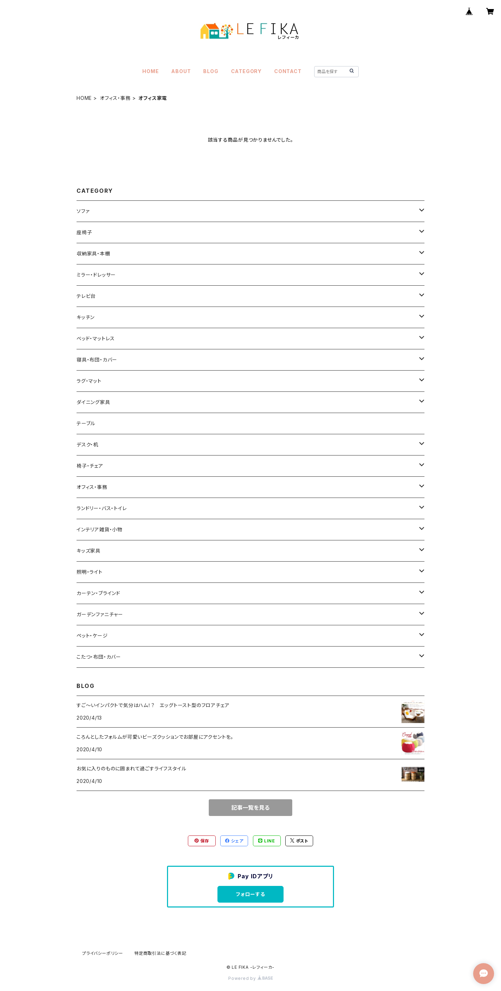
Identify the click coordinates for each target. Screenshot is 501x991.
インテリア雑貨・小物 (99, 529)
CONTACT (288, 71)
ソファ (83, 211)
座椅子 (84, 232)
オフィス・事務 (115, 98)
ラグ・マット (89, 381)
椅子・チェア (90, 466)
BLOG (210, 71)
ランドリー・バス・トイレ (102, 508)
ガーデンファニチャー (100, 614)
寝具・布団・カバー (97, 360)
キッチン (86, 317)
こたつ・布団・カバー (99, 657)
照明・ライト (90, 572)
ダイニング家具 (93, 402)
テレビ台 (86, 296)
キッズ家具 (89, 551)
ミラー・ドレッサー (96, 275)
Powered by (250, 978)
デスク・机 (87, 444)
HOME (150, 71)
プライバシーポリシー (102, 953)
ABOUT (181, 71)
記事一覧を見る (250, 807)
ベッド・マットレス (96, 338)
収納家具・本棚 (93, 253)
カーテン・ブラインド (98, 593)
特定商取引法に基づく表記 (160, 953)
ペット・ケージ (92, 636)
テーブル (86, 423)
